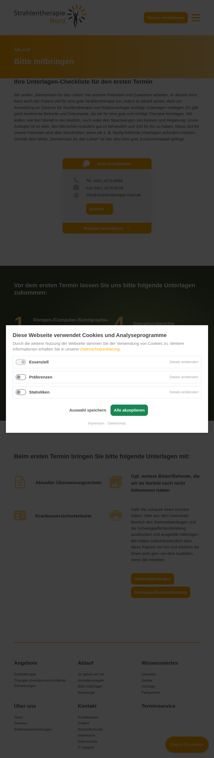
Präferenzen (40, 376)
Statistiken (39, 391)
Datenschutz (117, 423)
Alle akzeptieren (129, 410)
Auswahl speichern (87, 410)
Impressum (96, 423)
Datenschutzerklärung (100, 348)
